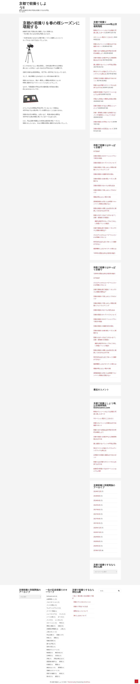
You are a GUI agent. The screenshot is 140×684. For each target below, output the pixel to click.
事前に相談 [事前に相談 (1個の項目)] (51, 626)
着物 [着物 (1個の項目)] (57, 664)
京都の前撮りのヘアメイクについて (104, 163)
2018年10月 (97, 550)
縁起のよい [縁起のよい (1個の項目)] (51, 667)
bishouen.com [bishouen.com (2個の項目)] (52, 596)
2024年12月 (97, 491)
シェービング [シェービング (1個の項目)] (52, 614)
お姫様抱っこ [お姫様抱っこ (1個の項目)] (52, 599)
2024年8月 (96, 496)
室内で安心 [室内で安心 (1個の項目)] (51, 646)
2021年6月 (96, 510)
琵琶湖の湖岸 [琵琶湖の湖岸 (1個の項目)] (52, 661)
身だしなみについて (80, 615)
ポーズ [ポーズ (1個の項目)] (61, 617)
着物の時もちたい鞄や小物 (102, 197)
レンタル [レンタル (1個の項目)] (59, 620)
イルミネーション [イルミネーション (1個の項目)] (53, 602)
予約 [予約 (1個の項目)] (61, 623)
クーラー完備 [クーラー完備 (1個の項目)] (52, 611)
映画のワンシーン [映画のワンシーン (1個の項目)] (53, 650)
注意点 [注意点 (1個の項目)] (58, 655)
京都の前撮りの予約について (102, 122)
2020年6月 (96, 541)
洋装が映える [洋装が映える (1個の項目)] (59, 658)
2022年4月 (96, 505)
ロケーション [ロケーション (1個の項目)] (52, 623)
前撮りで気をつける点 (81, 606)
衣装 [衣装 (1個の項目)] (61, 673)
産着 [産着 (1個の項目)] (61, 661)
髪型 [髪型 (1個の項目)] (57, 676)
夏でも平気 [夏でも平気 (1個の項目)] (51, 644)
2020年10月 (97, 532)
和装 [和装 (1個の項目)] (49, 638)
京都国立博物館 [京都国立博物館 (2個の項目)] (52, 629)
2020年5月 (96, 546)
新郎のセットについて (81, 611)
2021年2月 (96, 523)
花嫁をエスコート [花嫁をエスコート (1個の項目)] (53, 670)
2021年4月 (96, 519)
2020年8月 (96, 537)
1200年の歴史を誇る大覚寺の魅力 (104, 253)
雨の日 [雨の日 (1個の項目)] (50, 676)
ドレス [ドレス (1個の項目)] (62, 614)
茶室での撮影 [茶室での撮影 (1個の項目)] (52, 673)
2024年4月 (96, 500)
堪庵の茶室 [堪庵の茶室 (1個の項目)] (51, 641)
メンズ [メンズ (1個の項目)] (50, 620)
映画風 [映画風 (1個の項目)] (50, 652)
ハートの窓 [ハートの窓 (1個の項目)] (51, 617)
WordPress (87, 682)
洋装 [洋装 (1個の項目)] (49, 658)
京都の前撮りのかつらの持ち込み (104, 185)
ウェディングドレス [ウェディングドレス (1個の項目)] (54, 608)
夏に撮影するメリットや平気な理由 (104, 65)
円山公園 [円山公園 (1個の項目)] (50, 635)
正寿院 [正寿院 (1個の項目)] (50, 655)
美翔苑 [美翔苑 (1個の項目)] (61, 667)
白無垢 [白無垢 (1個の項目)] (50, 664)
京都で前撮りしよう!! (33, 5)
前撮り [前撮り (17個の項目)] (60, 635)
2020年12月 (97, 528)
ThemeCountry (72, 682)
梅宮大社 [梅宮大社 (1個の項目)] (59, 652)
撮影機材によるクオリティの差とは (104, 249)
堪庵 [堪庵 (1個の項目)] (56, 638)
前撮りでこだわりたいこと (82, 602)
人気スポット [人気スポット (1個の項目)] (52, 632)
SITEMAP (96, 151)
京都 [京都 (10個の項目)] (60, 626)
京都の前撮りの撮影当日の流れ (103, 174)
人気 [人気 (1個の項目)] (63, 629)
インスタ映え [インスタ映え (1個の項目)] (52, 605)
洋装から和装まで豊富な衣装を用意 (104, 99)
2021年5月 (96, 514)
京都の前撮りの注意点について (103, 129)
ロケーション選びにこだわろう (103, 37)
